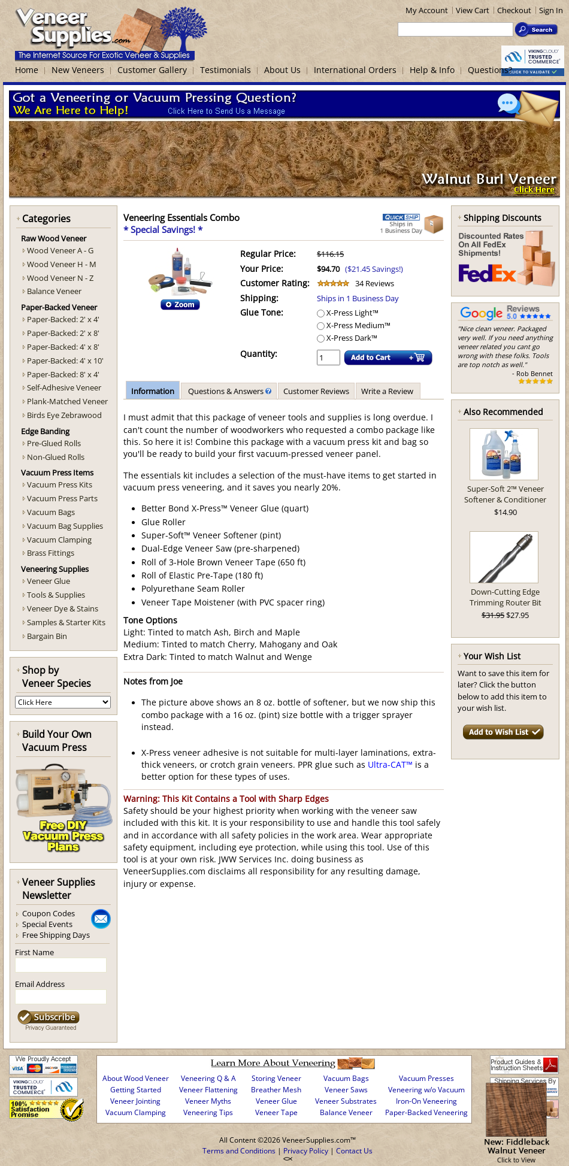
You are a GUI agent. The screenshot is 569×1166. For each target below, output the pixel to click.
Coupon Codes (48, 913)
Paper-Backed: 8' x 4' (63, 374)
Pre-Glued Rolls (54, 443)
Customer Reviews (316, 391)
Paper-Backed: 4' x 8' (63, 346)
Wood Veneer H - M (61, 264)
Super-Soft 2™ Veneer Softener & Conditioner (505, 494)
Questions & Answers (229, 391)
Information (153, 391)
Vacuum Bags (51, 512)
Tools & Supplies (56, 594)
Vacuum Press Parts (62, 498)
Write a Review (388, 391)
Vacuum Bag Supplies (65, 525)
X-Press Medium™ (354, 325)
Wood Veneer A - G (60, 250)
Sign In (551, 10)
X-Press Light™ (348, 312)
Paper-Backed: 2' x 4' (63, 319)
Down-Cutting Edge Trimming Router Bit (505, 597)
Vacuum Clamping (59, 539)
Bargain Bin (47, 636)
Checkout (514, 10)
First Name (34, 952)
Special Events (47, 924)
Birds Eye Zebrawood (64, 415)
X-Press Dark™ (347, 337)
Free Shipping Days (56, 934)
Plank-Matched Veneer (67, 401)
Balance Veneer (54, 291)
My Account (426, 10)
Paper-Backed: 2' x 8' (63, 333)
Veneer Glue (48, 581)
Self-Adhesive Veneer (64, 387)
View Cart (472, 10)
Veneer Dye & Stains (62, 608)
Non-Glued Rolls (55, 457)
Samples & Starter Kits (66, 622)
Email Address (40, 984)
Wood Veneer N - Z (60, 277)
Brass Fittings (50, 552)
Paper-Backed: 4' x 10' (65, 360)
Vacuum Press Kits (59, 484)
